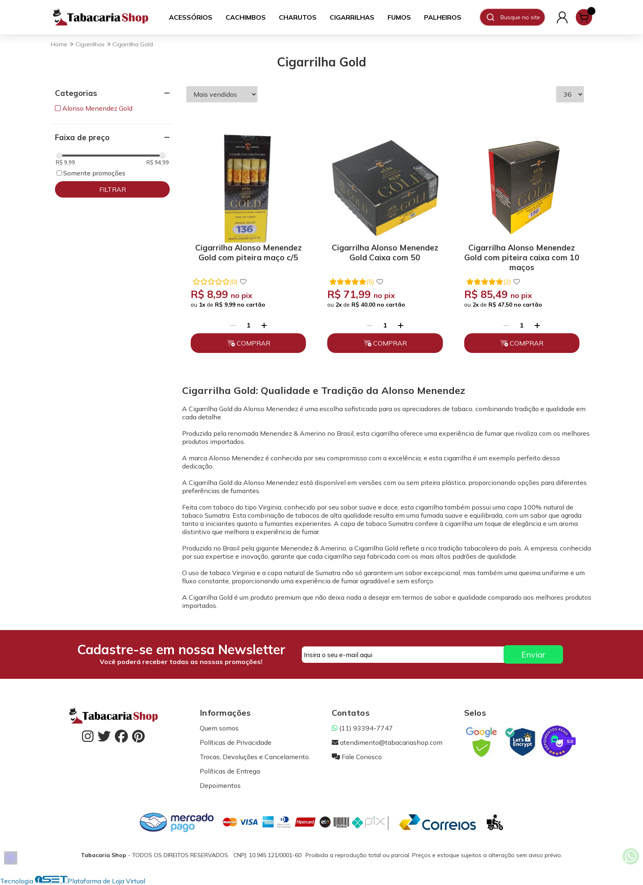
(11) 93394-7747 (362, 728)
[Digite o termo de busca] (522, 17)
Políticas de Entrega (230, 771)
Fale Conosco (357, 757)
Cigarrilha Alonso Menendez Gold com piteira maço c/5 (248, 252)
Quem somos (219, 728)
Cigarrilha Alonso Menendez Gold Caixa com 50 (385, 252)
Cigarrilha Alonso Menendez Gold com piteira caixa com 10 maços (521, 256)
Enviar (533, 654)
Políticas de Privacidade (235, 742)
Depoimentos (220, 785)
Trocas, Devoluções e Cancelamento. (255, 757)
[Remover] (233, 325)
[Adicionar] (264, 325)
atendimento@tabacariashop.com (387, 742)
